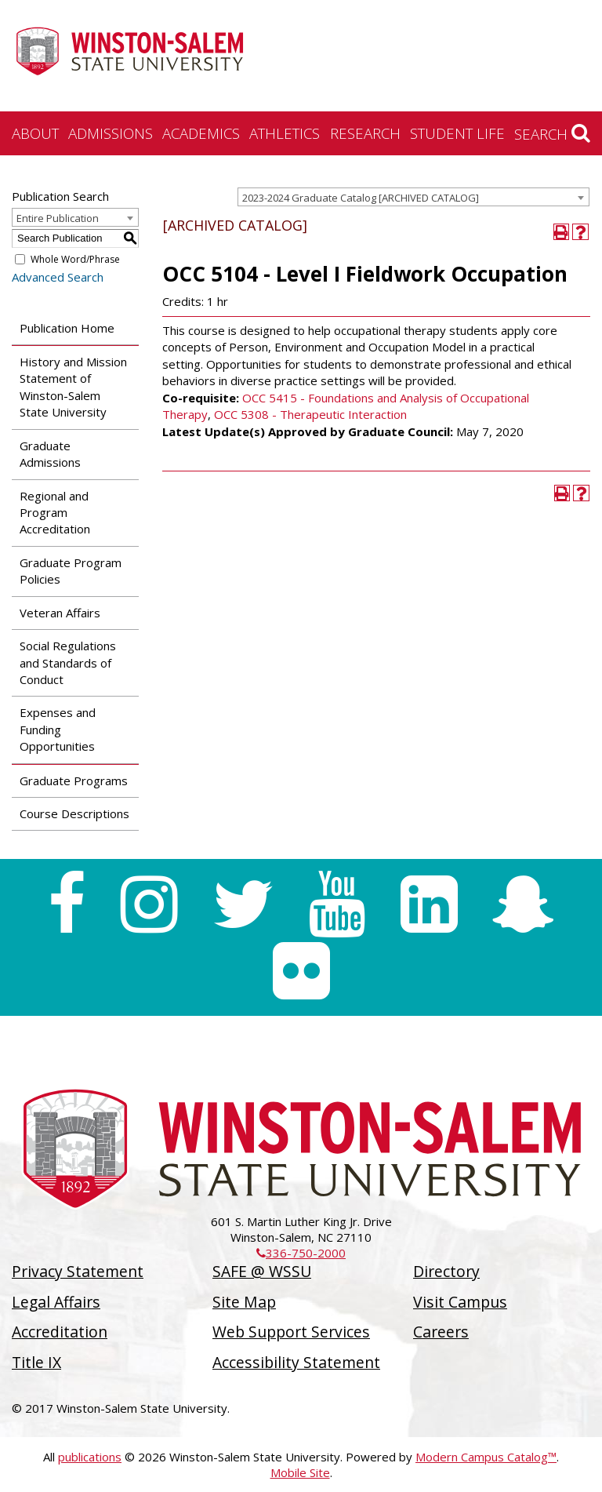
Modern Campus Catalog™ (486, 1457)
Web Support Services (291, 1331)
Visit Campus (460, 1301)
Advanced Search (57, 277)
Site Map (244, 1301)
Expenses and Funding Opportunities (58, 729)
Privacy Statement (77, 1271)
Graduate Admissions (50, 454)
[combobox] (413, 196)
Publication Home (67, 328)
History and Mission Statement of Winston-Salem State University (73, 387)
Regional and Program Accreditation (55, 512)
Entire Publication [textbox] (57, 218)
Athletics (284, 133)
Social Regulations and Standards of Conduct (68, 662)
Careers (441, 1331)
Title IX (36, 1362)
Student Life (457, 133)
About (35, 133)
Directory (446, 1271)
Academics (201, 133)
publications (89, 1457)
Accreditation (59, 1331)
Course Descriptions (74, 813)
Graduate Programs (74, 780)
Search (552, 133)
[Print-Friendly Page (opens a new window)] (561, 232)
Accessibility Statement (296, 1362)
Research (365, 133)
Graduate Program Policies (70, 571)
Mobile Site (300, 1472)
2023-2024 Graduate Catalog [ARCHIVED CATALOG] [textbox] (360, 198)
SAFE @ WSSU (261, 1271)
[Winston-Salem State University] (129, 57)
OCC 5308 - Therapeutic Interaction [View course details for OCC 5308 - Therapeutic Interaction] (310, 414)
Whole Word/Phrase (75, 259)
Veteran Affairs (60, 612)
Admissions (110, 133)
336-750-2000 (301, 1253)
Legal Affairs (56, 1301)
